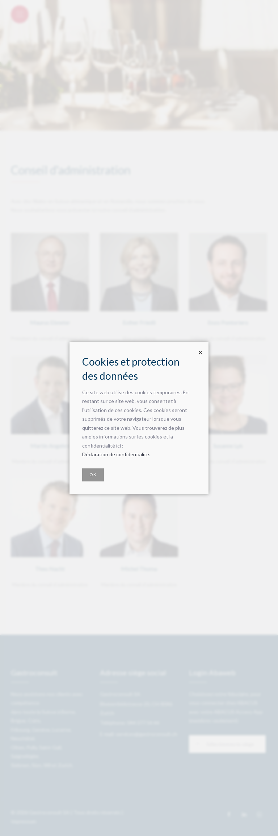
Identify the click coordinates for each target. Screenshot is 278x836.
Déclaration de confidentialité (115, 455)
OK (93, 474)
